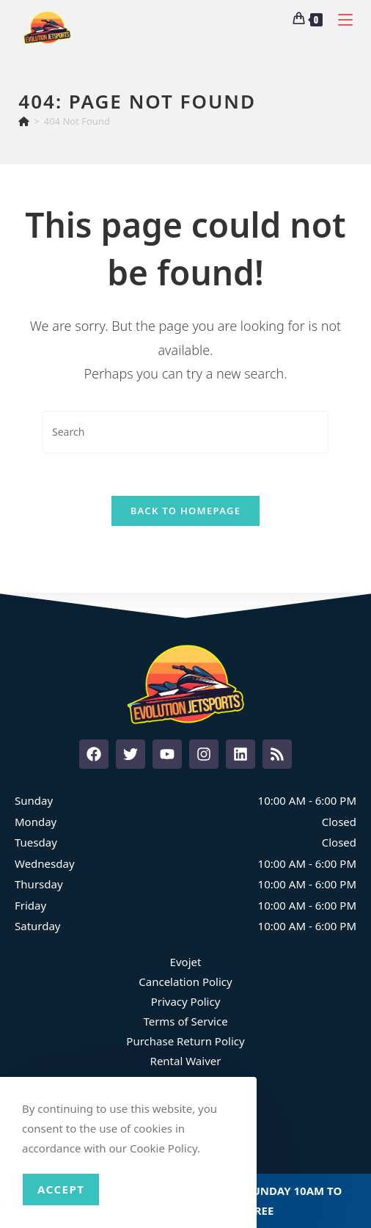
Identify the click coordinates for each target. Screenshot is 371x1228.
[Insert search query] (185, 432)
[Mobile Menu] (340, 18)
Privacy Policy (186, 1002)
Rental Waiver (185, 1062)
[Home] (23, 121)
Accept (60, 1189)
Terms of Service (185, 1022)
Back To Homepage (186, 512)
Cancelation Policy (185, 983)
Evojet (186, 963)
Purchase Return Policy (185, 1042)
